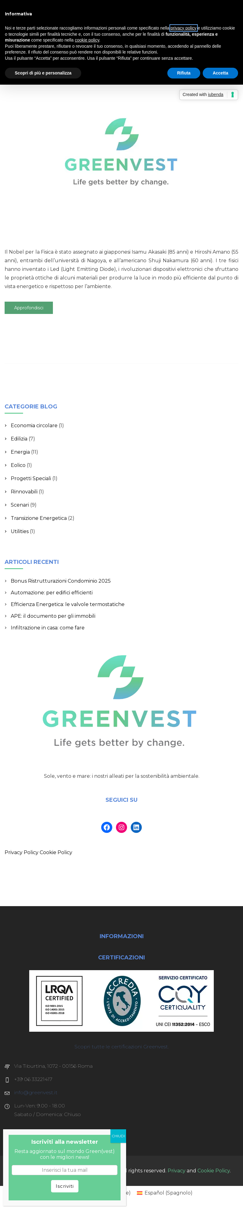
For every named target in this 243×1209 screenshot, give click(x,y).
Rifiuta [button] (184, 72)
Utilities (20, 531)
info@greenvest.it (36, 1092)
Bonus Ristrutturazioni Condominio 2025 (61, 581)
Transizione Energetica (39, 518)
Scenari (20, 505)
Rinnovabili (24, 492)
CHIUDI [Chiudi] (118, 1136)
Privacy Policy (21, 852)
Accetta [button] (220, 72)
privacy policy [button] (184, 28)
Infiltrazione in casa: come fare (48, 628)
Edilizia (19, 439)
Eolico (18, 465)
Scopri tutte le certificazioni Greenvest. (121, 1047)
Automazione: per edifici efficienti (52, 593)
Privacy (176, 1171)
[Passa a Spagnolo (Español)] (164, 1193)
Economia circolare (34, 425)
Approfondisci (28, 308)
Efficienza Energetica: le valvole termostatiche (68, 604)
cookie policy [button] (87, 40)
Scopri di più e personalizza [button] (43, 72)
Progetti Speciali (31, 478)
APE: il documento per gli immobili (53, 616)
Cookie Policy (56, 852)
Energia (20, 452)
